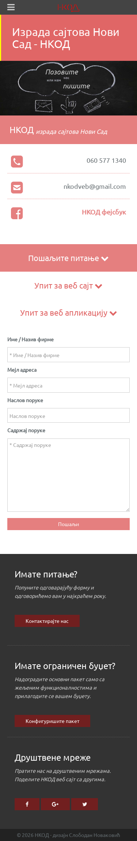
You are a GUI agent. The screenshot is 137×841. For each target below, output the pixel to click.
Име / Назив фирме (30, 339)
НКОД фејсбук (104, 212)
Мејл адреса (22, 369)
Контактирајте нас (47, 620)
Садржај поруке (26, 430)
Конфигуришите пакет (52, 720)
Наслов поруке (25, 400)
